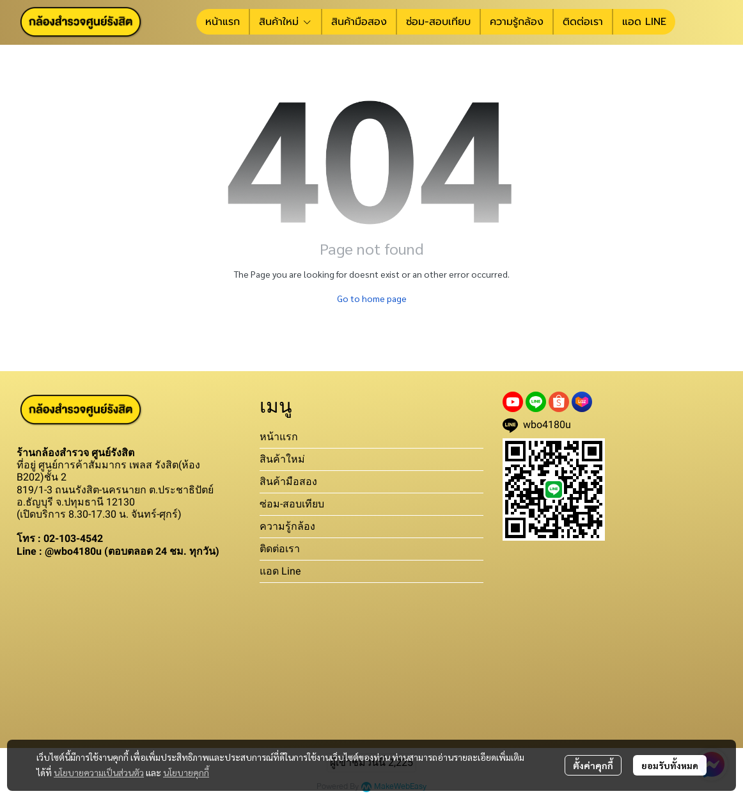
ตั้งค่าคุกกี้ (593, 765)
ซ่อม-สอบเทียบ (292, 504)
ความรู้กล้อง (287, 526)
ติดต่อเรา (280, 549)
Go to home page (372, 298)
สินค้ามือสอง (288, 481)
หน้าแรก (279, 437)
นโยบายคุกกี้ (186, 772)
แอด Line (280, 571)
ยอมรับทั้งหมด (669, 765)
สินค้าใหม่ (282, 459)
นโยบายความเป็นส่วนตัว (99, 772)
